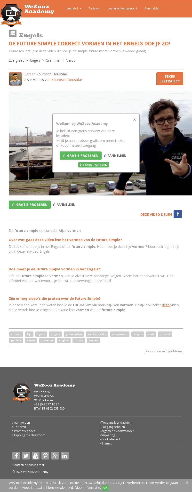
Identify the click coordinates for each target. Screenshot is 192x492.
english (64, 340)
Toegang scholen (112, 427)
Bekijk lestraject (170, 78)
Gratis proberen (80, 155)
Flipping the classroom (28, 435)
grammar (47, 340)
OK (105, 488)
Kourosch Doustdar (51, 74)
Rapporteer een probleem (163, 351)
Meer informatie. (88, 487)
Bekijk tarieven (93, 165)
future (78, 340)
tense (31, 340)
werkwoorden (97, 334)
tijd (29, 334)
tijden (41, 334)
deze (166, 305)
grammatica (74, 334)
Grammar (53, 60)
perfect (16, 340)
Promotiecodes (23, 431)
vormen (16, 334)
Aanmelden (152, 8)
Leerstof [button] (70, 9)
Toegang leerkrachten (115, 422)
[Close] (134, 119)
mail (42, 465)
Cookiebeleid (110, 439)
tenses (93, 340)
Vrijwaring (107, 435)
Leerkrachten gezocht (122, 8)
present (165, 334)
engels (55, 334)
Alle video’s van (53, 79)
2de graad (16, 60)
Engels (35, 60)
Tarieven (94, 8)
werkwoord (120, 334)
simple (137, 334)
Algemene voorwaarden (117, 431)
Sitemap (106, 443)
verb (151, 334)
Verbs (70, 60)
